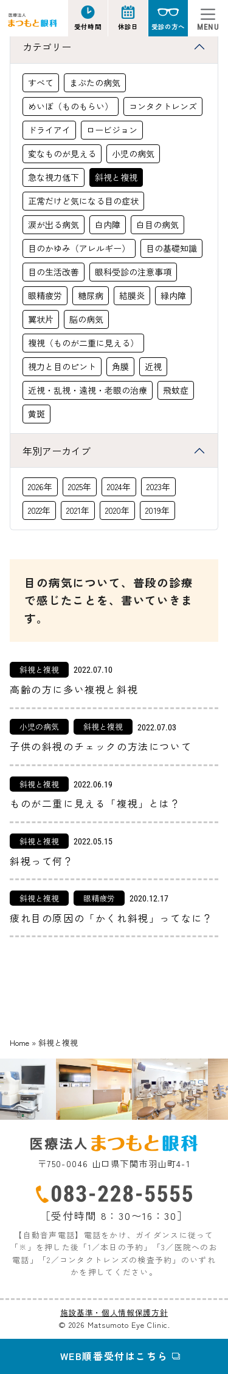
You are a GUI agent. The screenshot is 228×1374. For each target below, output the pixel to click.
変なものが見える (62, 153)
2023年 (158, 486)
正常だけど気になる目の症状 (83, 201)
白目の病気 (157, 224)
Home (19, 1042)
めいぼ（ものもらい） (70, 106)
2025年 (79, 486)
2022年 (39, 510)
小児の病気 (133, 153)
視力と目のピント (62, 366)
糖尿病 (90, 295)
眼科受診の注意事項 (133, 272)
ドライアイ (49, 130)
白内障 (107, 224)
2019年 (157, 510)
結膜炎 (132, 295)
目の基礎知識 (171, 248)
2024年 (119, 486)
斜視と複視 (116, 177)
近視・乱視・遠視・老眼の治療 (87, 390)
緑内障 (173, 295)
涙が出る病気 (53, 224)
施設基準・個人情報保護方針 (114, 1312)
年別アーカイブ (56, 450)
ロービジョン (111, 130)
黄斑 (36, 414)
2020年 (117, 510)
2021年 (77, 510)
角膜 (120, 366)
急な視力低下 (53, 177)
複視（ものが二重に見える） (83, 343)
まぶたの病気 (94, 82)
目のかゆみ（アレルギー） (79, 248)
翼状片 (41, 319)
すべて (41, 82)
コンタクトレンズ (163, 106)
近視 (153, 366)
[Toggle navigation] (208, 18)
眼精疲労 (45, 295)
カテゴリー (46, 46)
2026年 (40, 486)
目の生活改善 (53, 272)
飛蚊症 (175, 390)
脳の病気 (86, 319)
